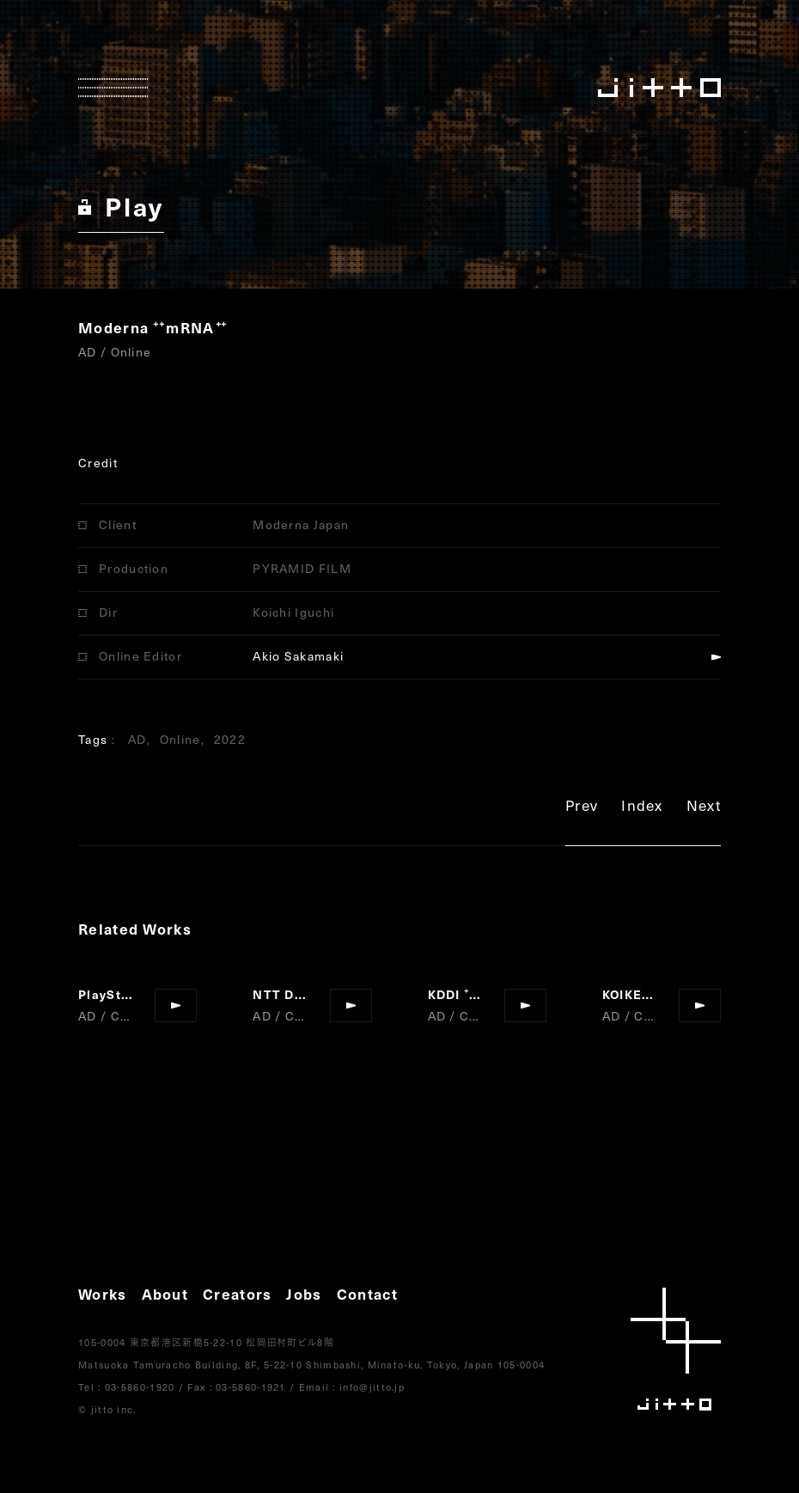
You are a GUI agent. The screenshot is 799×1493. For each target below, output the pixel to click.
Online (180, 739)
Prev (581, 808)
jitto (676, 1349)
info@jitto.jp (372, 1387)
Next (703, 808)
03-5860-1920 (140, 1387)
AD (137, 739)
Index (642, 808)
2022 (230, 739)
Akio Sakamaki (298, 656)
